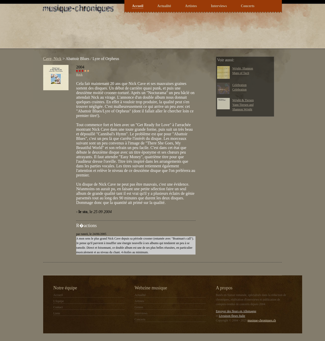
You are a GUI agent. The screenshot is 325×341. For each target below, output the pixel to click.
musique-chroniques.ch (262, 320)
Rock (79, 74)
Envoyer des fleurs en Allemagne (236, 311)
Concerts (247, 6)
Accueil (137, 6)
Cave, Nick (52, 58)
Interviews (219, 6)
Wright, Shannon (242, 68)
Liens (56, 313)
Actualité (164, 6)
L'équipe (58, 301)
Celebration (239, 85)
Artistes (191, 6)
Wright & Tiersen (243, 100)
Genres (139, 307)
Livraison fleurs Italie (232, 316)
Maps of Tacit (240, 73)
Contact (58, 307)
